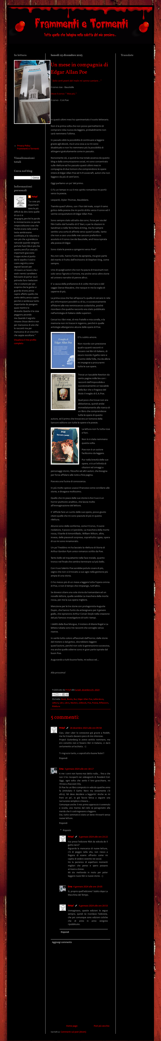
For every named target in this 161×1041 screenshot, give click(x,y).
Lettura (55, 703)
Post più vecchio (101, 1026)
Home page (72, 1026)
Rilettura (56, 706)
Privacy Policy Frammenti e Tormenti (28, 147)
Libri (62, 703)
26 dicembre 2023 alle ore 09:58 (86, 728)
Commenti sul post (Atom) (73, 1032)
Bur (75, 699)
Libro (67, 703)
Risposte (67, 830)
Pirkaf (62, 728)
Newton (74, 703)
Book (63, 699)
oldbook (82, 703)
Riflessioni (103, 703)
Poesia (95, 703)
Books (70, 699)
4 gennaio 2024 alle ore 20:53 (93, 906)
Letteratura (98, 699)
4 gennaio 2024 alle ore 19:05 (87, 886)
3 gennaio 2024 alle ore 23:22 (93, 837)
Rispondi (63, 758)
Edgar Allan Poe (85, 699)
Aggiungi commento (62, 942)
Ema (61, 769)
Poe (89, 703)
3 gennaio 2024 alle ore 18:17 (79, 769)
